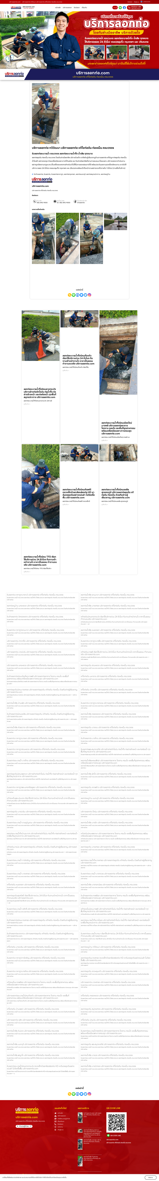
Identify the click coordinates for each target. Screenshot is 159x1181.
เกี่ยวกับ (84, 7)
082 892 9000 (136, 8)
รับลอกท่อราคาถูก (57, 174)
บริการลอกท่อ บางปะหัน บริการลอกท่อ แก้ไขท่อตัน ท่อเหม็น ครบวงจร (34, 652)
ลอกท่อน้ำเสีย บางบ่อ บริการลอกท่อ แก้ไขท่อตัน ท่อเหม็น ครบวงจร (107, 1055)
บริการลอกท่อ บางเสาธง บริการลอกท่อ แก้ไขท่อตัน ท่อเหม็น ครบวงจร (108, 982)
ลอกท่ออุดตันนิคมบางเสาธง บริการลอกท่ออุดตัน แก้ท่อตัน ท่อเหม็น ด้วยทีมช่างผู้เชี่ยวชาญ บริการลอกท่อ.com (42, 691)
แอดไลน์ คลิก (60, 201)
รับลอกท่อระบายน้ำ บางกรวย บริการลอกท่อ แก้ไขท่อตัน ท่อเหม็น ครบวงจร (110, 873)
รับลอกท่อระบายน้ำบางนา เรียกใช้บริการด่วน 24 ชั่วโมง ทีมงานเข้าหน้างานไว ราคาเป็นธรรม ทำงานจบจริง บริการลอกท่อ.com (116, 935)
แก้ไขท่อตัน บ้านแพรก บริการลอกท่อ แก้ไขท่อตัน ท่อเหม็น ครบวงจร (33, 1009)
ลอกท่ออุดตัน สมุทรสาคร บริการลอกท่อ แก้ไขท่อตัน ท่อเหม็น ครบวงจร (108, 1009)
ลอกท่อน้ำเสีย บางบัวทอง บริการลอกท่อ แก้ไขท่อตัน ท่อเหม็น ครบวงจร (108, 1066)
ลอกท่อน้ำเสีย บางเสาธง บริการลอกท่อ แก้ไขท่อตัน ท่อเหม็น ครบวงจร (108, 605)
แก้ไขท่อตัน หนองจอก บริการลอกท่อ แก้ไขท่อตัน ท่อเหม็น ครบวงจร (33, 884)
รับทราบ (150, 1177)
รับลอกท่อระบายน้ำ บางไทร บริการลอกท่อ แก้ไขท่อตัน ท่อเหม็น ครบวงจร (35, 760)
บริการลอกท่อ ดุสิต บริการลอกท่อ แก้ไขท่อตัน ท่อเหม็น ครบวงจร (32, 1020)
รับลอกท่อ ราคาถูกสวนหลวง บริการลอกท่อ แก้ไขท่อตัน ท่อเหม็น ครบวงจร (36, 749)
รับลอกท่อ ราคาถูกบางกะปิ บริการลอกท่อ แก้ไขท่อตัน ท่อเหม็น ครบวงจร (35, 594)
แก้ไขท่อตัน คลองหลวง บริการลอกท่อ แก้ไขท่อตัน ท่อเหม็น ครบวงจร (107, 995)
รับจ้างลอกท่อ (38, 174)
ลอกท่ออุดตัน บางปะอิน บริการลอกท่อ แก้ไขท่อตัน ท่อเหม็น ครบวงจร (34, 811)
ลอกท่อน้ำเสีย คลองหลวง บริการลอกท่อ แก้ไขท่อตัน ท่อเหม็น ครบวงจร (108, 714)
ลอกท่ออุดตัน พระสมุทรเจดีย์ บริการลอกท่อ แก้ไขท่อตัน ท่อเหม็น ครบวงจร (110, 1044)
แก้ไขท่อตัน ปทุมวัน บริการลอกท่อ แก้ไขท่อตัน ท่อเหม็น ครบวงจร (106, 1020)
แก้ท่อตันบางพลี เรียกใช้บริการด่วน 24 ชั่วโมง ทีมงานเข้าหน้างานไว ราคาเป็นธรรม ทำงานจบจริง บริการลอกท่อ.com (116, 653)
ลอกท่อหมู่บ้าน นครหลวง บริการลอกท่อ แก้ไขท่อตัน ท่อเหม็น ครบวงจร (34, 605)
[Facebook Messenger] (81, 295)
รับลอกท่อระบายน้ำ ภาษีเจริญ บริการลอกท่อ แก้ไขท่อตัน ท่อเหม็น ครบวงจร (36, 860)
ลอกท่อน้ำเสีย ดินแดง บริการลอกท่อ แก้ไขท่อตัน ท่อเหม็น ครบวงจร (33, 1030)
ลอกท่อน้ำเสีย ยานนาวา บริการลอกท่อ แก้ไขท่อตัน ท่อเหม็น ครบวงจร (107, 594)
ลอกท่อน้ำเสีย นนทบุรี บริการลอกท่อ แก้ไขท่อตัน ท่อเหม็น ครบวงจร (33, 1044)
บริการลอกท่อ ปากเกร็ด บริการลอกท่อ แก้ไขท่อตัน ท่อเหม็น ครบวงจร (34, 641)
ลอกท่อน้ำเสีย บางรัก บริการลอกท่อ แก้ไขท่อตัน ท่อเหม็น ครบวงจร (107, 822)
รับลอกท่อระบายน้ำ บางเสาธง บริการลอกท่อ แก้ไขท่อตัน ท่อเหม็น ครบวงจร (36, 873)
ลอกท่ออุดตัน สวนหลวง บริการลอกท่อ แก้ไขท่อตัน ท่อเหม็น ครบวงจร (108, 665)
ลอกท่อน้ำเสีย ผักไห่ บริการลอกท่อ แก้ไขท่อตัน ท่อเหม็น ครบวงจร (106, 774)
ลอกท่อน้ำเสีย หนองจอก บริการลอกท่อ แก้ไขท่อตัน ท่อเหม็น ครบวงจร (108, 630)
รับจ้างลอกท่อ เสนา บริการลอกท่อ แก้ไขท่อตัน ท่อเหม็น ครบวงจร (92, 1115)
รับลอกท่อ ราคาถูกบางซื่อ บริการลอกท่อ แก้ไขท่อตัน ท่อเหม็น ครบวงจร (108, 641)
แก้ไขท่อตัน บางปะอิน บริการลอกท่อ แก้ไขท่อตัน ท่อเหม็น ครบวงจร (33, 947)
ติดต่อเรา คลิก (136, 7)
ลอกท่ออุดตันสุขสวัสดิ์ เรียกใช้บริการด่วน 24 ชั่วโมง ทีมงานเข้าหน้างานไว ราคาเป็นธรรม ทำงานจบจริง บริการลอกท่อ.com (41, 897)
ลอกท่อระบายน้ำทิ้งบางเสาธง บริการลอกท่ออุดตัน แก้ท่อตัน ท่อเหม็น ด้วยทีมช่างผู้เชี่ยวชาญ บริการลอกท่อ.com (116, 861)
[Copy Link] (69, 295)
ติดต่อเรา (130, 2)
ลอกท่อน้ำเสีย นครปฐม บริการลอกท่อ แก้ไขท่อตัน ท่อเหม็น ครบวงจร (92, 1141)
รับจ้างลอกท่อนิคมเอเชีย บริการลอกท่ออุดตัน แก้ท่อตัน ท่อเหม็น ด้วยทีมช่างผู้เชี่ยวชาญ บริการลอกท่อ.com (40, 715)
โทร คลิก (39, 201)
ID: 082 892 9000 (63, 202)
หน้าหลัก (58, 7)
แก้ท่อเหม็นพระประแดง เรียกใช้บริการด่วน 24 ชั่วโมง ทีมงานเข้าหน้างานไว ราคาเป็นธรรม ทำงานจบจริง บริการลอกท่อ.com (41, 799)
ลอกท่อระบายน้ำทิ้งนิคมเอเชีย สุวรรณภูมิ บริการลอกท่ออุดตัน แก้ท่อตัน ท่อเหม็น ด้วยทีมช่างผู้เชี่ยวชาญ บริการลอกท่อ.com (118, 493)
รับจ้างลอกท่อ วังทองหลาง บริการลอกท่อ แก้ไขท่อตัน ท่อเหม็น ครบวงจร (35, 616)
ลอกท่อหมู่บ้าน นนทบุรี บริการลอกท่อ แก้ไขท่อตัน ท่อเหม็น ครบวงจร (107, 798)
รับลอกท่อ (47, 174)
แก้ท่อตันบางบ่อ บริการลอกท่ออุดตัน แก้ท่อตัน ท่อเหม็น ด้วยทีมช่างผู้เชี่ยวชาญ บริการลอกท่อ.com (42, 848)
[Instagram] (89, 295)
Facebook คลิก (82, 201)
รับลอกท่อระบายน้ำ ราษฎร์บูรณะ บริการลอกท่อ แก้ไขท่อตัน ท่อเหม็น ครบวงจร (37, 822)
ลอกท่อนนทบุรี (80, 174)
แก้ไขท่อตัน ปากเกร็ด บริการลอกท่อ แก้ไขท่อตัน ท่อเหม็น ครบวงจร (107, 689)
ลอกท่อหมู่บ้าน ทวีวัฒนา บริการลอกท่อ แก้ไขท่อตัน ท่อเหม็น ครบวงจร (108, 947)
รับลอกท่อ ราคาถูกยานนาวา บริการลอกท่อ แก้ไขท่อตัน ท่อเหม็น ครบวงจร (35, 630)
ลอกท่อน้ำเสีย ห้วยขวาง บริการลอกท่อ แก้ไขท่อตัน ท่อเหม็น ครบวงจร (34, 727)
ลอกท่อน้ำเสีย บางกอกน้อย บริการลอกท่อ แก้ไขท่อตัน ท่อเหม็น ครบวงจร (109, 884)
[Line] (73, 295)
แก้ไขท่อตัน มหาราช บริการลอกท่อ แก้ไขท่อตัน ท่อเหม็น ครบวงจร (106, 676)
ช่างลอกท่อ (81, 202)
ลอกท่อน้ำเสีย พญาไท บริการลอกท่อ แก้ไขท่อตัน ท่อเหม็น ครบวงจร (33, 1055)
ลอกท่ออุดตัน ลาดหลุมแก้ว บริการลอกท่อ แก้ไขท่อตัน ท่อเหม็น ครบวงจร (109, 971)
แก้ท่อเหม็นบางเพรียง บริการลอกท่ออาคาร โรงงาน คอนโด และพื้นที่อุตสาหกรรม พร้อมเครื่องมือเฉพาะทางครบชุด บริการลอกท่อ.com (40, 983)
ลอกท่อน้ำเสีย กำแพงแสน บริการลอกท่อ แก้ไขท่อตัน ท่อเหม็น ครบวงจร (92, 1158)
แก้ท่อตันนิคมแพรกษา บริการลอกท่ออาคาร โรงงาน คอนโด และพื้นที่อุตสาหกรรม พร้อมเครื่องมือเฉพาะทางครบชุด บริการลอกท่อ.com (114, 835)
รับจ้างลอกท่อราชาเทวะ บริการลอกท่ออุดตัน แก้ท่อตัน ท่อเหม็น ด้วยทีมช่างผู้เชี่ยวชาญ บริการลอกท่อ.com (40, 935)
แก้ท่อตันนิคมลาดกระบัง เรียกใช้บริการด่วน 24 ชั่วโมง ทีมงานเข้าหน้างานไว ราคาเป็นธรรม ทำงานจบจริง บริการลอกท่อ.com (115, 618)
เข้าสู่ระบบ (136, 2)
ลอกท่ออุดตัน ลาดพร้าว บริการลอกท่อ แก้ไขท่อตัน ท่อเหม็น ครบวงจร (108, 787)
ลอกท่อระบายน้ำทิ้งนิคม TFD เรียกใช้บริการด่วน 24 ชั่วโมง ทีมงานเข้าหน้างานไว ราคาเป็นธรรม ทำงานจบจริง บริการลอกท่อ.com (40, 561)
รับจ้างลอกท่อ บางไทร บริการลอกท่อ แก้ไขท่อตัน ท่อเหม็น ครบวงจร (107, 738)
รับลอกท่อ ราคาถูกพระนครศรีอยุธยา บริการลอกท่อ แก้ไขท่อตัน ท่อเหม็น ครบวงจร (39, 787)
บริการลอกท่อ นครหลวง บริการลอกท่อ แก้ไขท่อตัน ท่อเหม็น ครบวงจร (34, 665)
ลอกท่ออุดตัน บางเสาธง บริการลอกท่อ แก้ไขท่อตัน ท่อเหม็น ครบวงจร (108, 846)
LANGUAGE (146, 2)
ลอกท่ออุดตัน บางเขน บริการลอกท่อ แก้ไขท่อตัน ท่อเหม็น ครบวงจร (107, 727)
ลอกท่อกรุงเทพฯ (69, 174)
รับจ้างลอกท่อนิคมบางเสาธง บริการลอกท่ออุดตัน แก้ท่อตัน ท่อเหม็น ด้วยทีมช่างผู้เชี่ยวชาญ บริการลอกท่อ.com (42, 921)
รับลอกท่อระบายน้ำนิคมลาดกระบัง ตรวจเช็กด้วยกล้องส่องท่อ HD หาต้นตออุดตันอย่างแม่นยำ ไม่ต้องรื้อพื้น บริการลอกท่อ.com (40, 1067)
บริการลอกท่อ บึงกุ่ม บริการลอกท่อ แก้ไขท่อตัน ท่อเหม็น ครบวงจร (107, 811)
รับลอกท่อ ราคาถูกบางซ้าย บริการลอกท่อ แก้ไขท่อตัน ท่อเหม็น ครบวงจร (35, 971)
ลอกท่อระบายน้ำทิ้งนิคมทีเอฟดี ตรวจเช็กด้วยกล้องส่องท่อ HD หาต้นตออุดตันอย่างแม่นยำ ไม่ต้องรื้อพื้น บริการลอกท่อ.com (79, 493)
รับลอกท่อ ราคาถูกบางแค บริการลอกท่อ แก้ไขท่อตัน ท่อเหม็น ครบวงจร (34, 738)
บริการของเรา (67, 7)
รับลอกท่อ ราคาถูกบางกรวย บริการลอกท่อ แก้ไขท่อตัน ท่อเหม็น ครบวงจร (110, 703)
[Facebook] (77, 295)
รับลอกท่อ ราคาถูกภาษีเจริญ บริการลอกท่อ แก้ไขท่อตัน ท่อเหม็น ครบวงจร (36, 957)
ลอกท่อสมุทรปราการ (93, 174)
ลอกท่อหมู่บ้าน (105, 174)
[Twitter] (85, 295)
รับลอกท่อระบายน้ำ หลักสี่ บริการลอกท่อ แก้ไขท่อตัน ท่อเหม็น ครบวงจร (34, 909)
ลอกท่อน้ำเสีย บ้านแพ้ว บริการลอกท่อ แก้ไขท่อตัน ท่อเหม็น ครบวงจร (33, 703)
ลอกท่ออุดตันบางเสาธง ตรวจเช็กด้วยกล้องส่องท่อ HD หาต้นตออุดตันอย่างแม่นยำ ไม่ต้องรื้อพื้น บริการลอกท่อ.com (115, 959)
